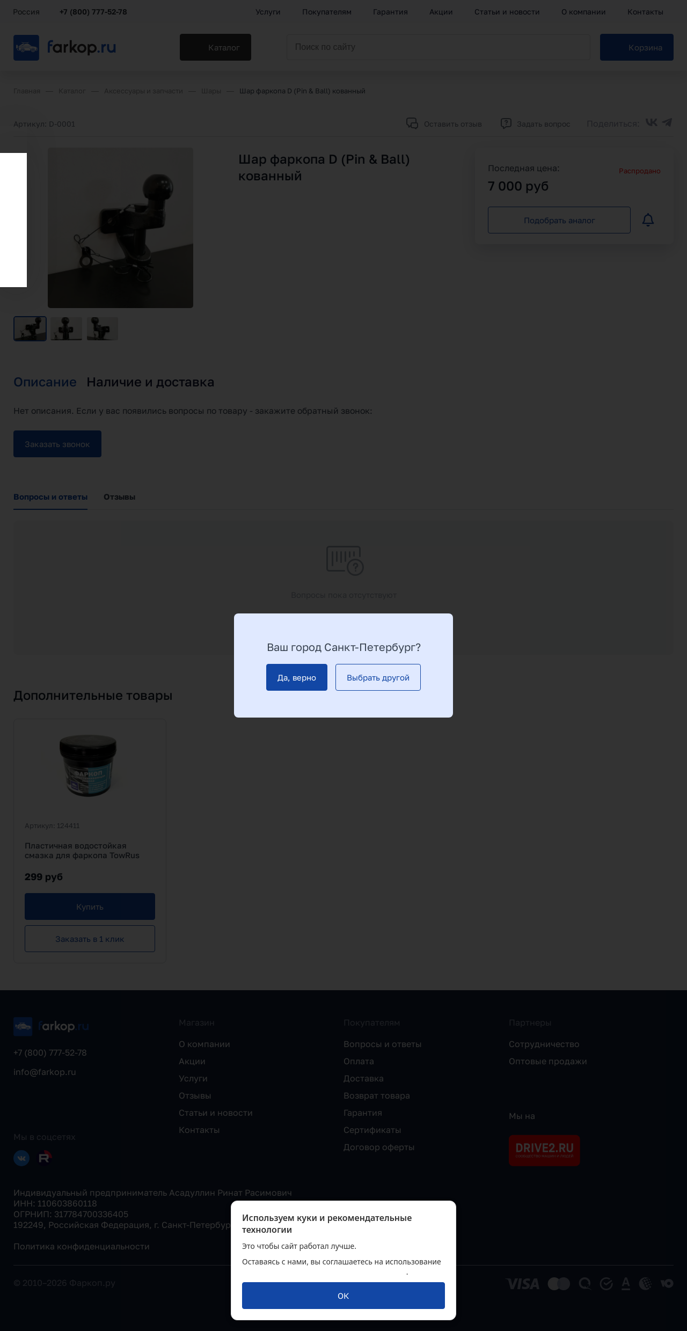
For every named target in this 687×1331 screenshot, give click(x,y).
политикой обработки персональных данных (324, 1272)
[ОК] (343, 1295)
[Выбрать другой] (378, 677)
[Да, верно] (296, 677)
